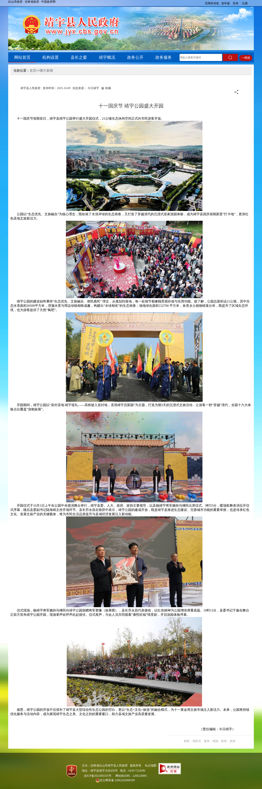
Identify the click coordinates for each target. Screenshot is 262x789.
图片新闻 (46, 70)
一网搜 (246, 57)
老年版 (225, 3)
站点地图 (150, 765)
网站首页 (22, 57)
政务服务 (163, 57)
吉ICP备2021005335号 (97, 775)
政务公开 (135, 57)
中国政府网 (48, 1)
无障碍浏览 (212, 3)
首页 (33, 70)
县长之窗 (79, 57)
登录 (235, 3)
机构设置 (50, 57)
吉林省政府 (32, 1)
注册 (245, 3)
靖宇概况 (107, 57)
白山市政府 (15, 1)
